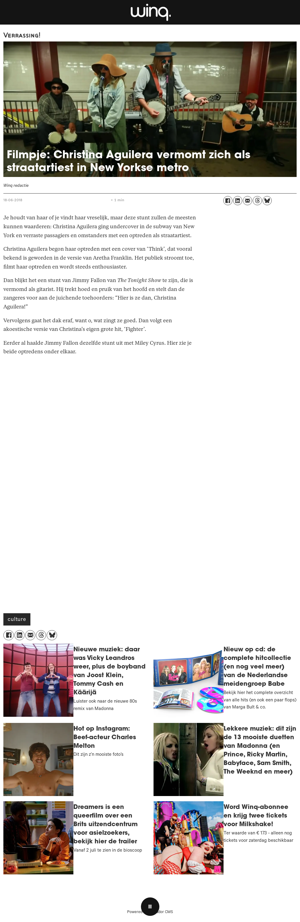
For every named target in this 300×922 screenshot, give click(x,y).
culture (17, 620)
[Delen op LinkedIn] (237, 200)
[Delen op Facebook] (227, 200)
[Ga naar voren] (150, 12)
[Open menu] (150, 906)
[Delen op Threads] (257, 200)
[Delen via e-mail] (247, 200)
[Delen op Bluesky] (267, 200)
